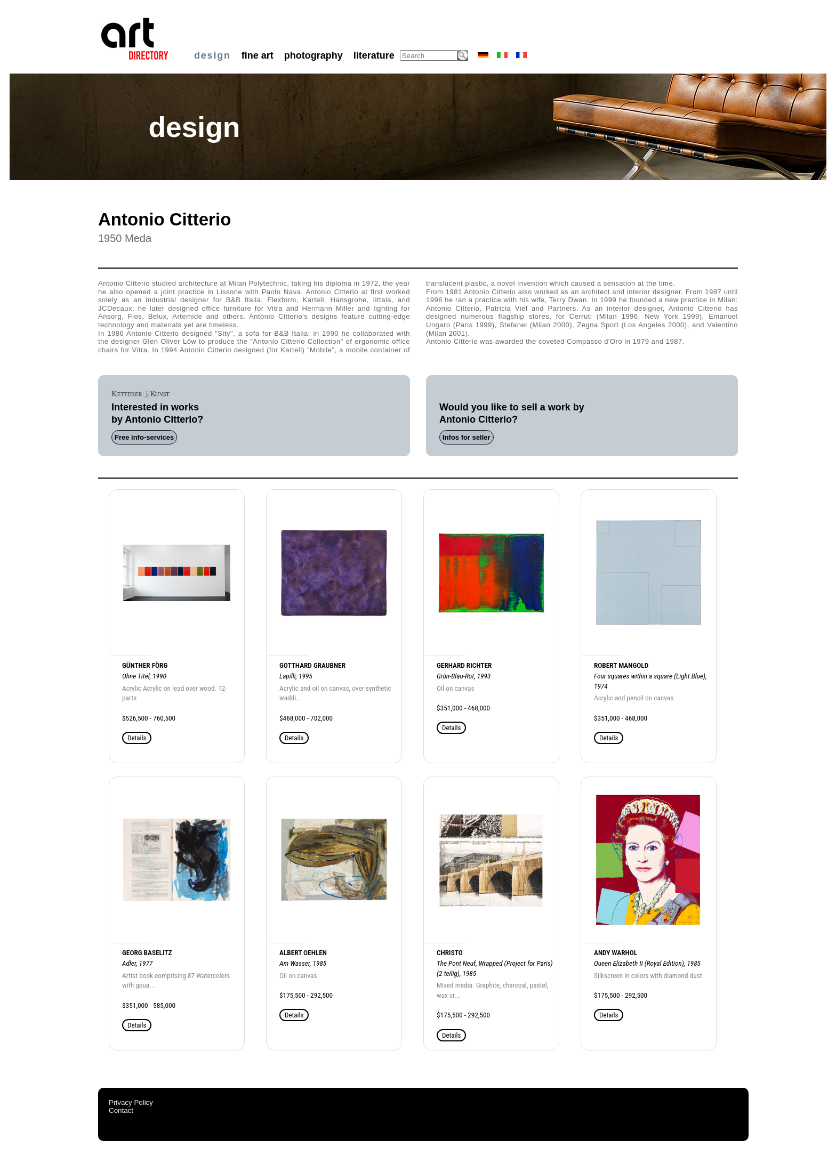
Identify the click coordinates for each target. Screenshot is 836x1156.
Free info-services (144, 437)
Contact (121, 1110)
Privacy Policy (131, 1102)
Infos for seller (467, 437)
